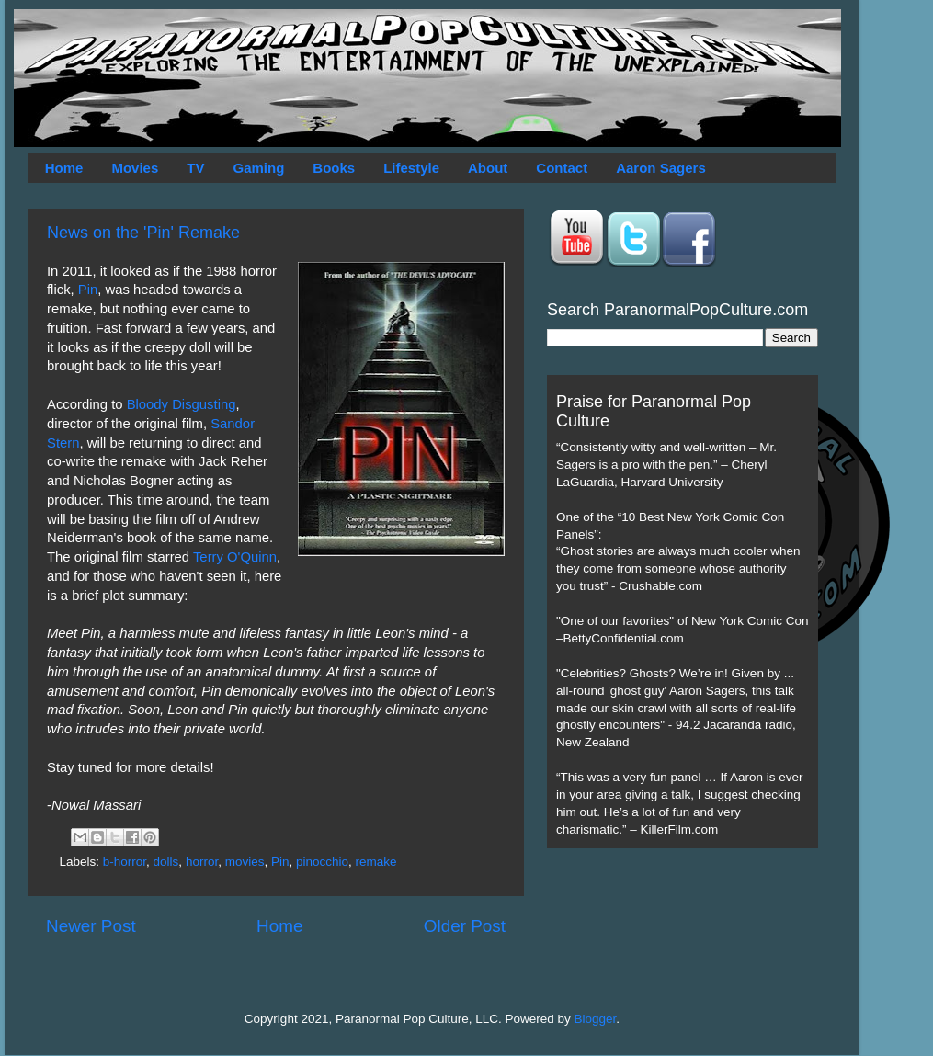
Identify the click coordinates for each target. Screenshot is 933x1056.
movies (245, 862)
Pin (87, 289)
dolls (166, 862)
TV (195, 168)
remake (376, 862)
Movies (134, 168)
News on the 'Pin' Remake (143, 232)
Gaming (258, 168)
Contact (561, 168)
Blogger (596, 1019)
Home (64, 168)
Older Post (465, 926)
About (487, 168)
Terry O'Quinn (235, 557)
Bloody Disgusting (181, 404)
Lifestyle (411, 168)
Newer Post (91, 926)
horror (202, 862)
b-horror (124, 862)
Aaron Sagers (661, 168)
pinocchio (322, 862)
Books (334, 168)
